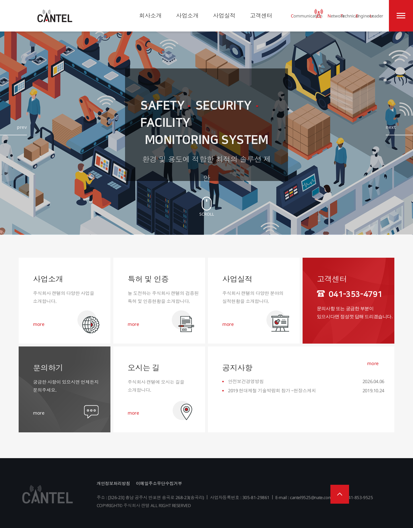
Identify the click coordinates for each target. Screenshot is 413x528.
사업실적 (224, 15)
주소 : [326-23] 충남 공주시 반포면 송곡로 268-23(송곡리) (150, 497)
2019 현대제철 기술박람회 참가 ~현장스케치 (272, 390)
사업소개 (187, 15)
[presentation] (14, 137)
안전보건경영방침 (246, 381)
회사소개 (150, 15)
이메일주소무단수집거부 (159, 483)
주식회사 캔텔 (54, 15)
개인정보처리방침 (113, 483)
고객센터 (261, 15)
